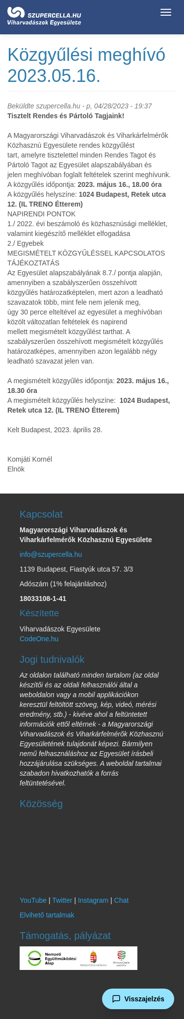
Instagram (93, 900)
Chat (121, 900)
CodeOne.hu (39, 639)
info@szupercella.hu (51, 554)
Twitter (62, 900)
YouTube (33, 900)
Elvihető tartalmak (47, 915)
